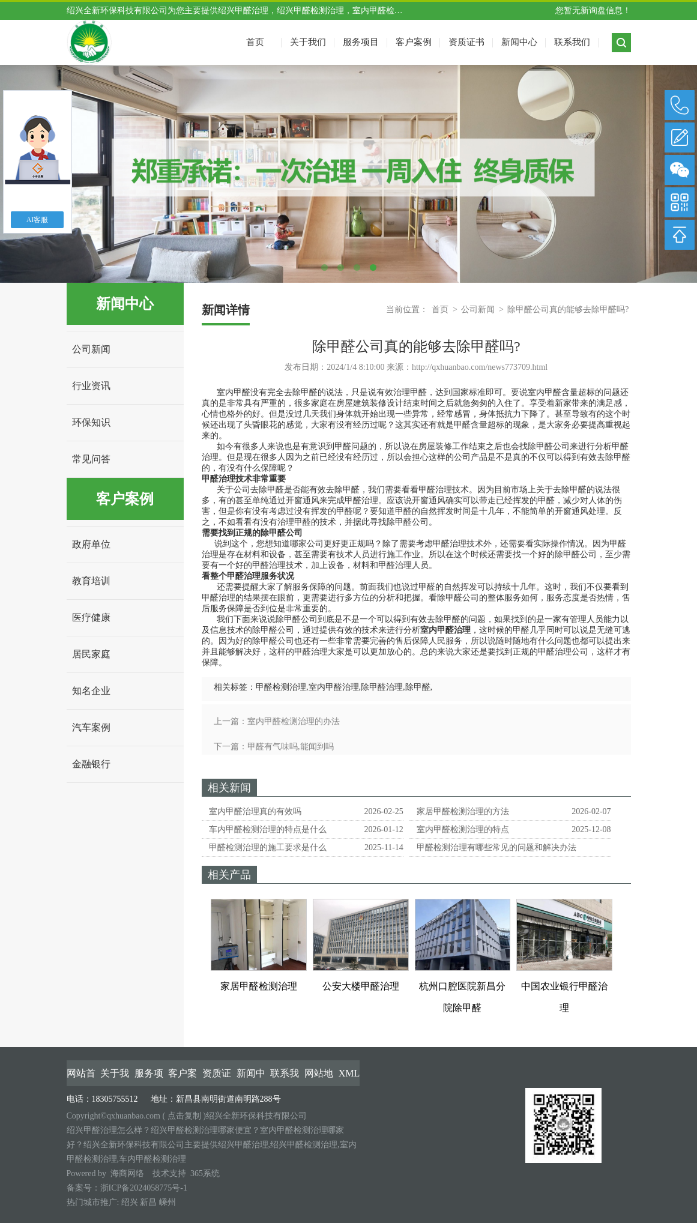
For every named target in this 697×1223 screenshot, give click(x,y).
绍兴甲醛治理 (243, 10)
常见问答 (91, 459)
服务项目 (361, 42)
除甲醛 (417, 687)
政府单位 (91, 544)
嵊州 (167, 1202)
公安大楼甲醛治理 (360, 986)
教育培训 (91, 581)
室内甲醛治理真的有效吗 (255, 811)
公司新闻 (91, 349)
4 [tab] (373, 267)
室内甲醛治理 (334, 687)
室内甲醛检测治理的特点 (463, 829)
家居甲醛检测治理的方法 (463, 811)
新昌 (148, 1202)
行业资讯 (91, 386)
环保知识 (91, 422)
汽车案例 (91, 727)
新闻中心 (519, 42)
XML (349, 1073)
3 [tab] (357, 267)
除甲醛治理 (382, 687)
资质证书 (466, 42)
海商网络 (127, 1173)
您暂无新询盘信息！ (593, 10)
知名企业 (91, 691)
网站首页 (81, 1074)
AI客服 (37, 220)
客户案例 (414, 42)
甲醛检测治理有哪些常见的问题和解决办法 (496, 847)
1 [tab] (324, 267)
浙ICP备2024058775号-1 (143, 1187)
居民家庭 (91, 654)
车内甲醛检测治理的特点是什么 (268, 829)
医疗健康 (91, 617)
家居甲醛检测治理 (258, 986)
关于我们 (308, 42)
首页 (440, 309)
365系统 (205, 1173)
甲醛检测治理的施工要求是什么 (268, 847)
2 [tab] (340, 267)
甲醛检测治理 (281, 687)
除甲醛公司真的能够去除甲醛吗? (568, 309)
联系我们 (572, 42)
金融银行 (91, 764)
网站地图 (318, 1074)
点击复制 (184, 1115)
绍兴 (129, 1202)
